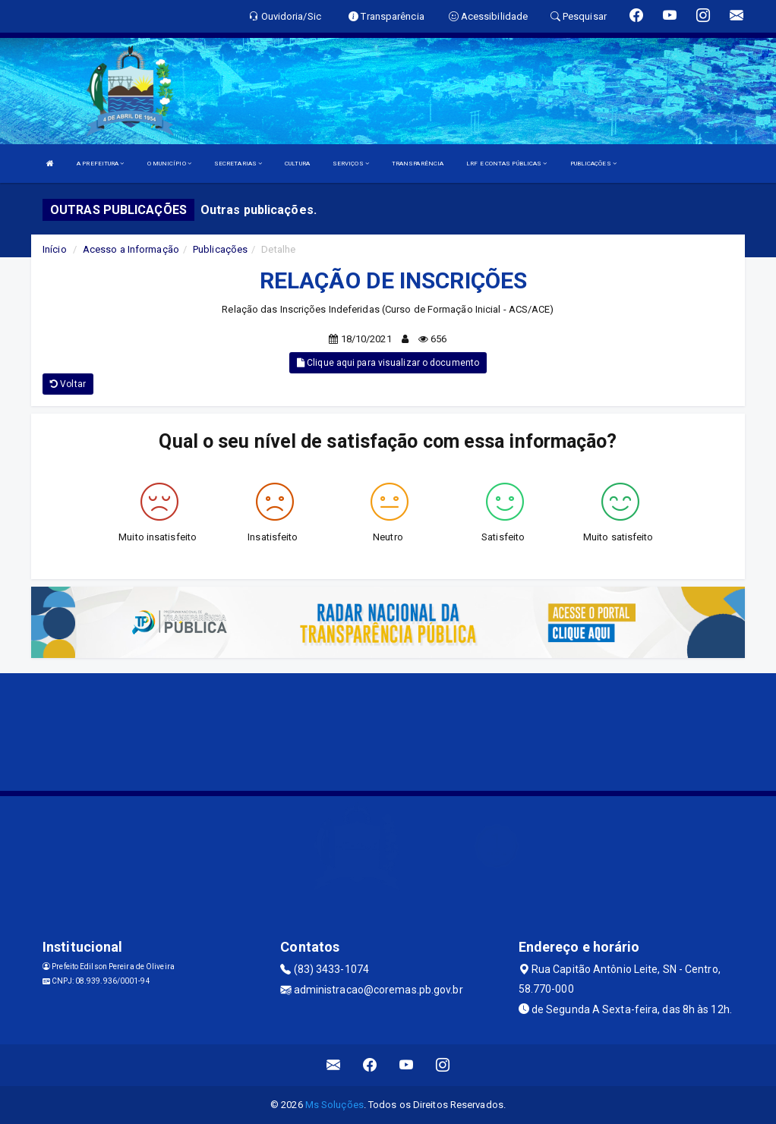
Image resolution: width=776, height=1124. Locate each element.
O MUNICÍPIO (169, 163)
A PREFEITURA (100, 163)
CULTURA (297, 163)
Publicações (220, 249)
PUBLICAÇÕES (593, 163)
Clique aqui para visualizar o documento (388, 362)
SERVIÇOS (351, 163)
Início (55, 249)
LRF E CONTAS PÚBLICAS (506, 163)
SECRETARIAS (238, 163)
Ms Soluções (334, 1104)
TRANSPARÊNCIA (417, 163)
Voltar (68, 384)
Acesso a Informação (131, 249)
